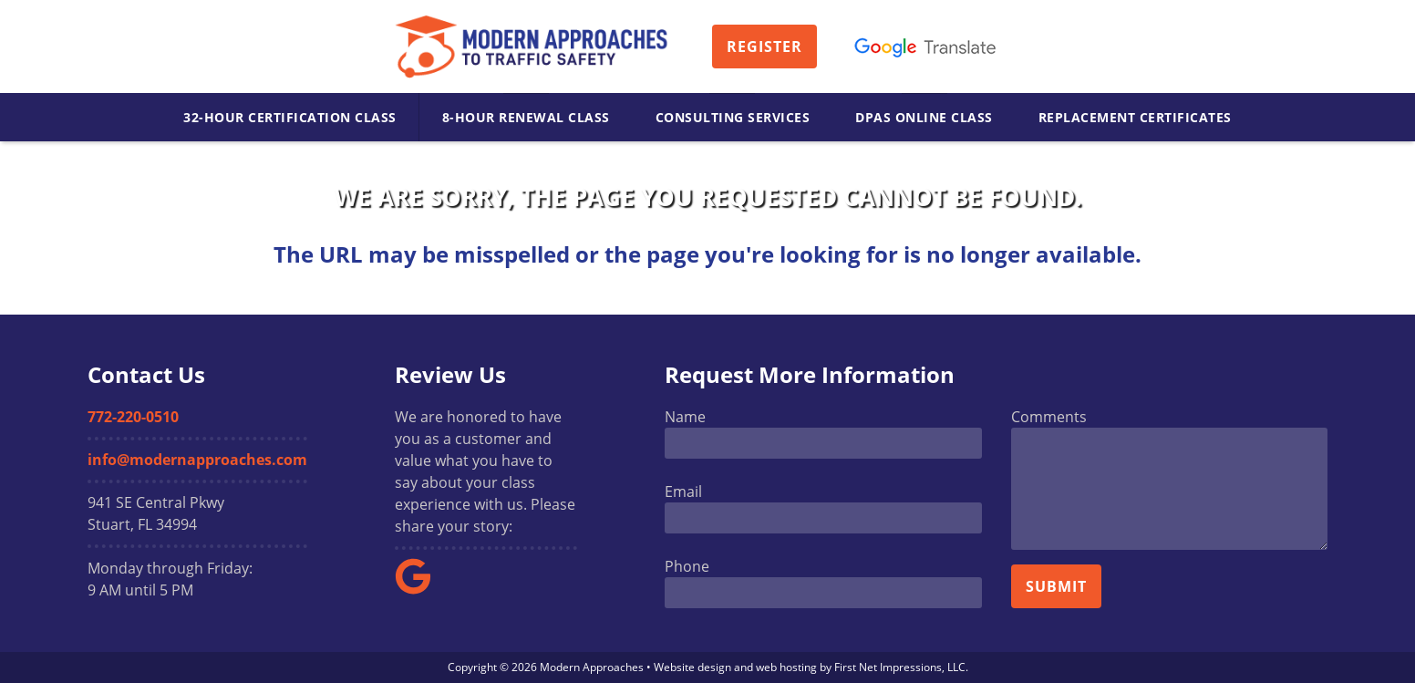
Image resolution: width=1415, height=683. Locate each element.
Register (764, 46)
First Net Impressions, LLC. (901, 667)
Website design (692, 667)
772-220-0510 (133, 417)
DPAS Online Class (924, 117)
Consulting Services (733, 117)
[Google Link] (420, 589)
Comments (1049, 417)
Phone (687, 566)
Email (683, 491)
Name (685, 417)
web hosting (786, 667)
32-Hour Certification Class (290, 117)
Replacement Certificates (1135, 117)
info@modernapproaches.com (197, 460)
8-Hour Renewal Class (526, 117)
